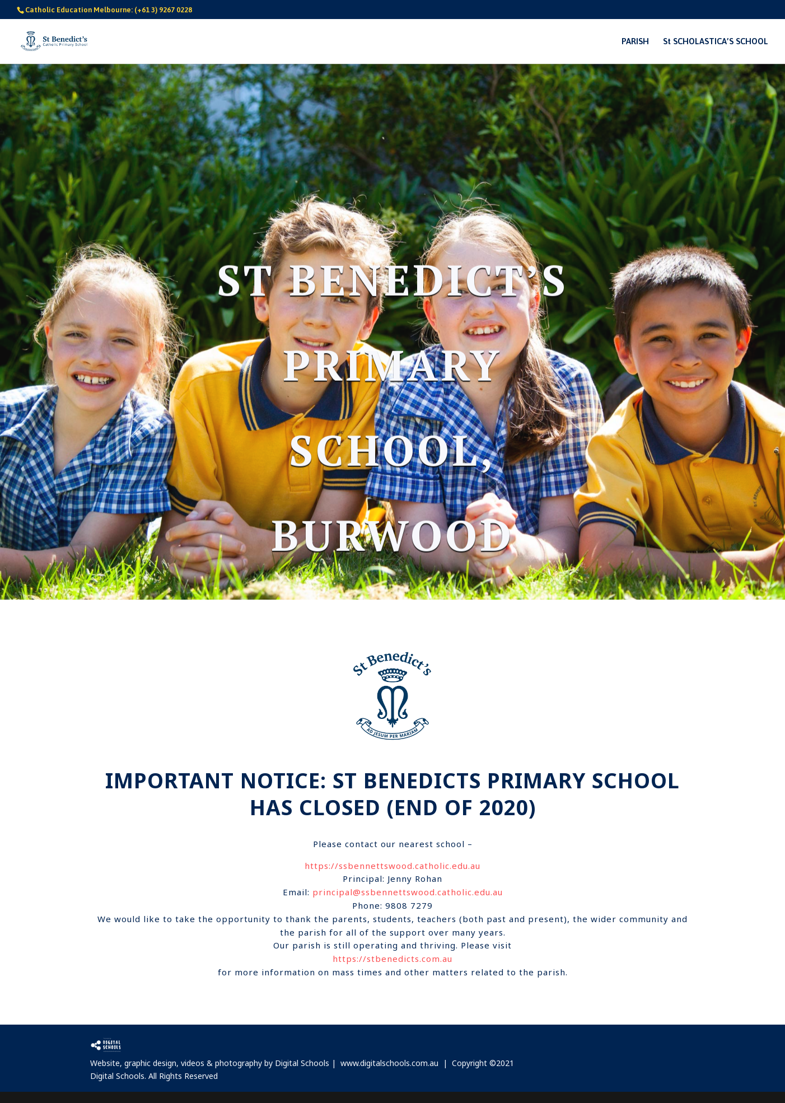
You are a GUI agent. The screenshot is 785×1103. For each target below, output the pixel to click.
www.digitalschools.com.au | (396, 1063)
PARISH (635, 42)
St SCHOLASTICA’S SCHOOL (715, 42)
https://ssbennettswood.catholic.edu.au (392, 865)
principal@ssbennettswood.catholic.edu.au (407, 892)
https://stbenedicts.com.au (392, 958)
